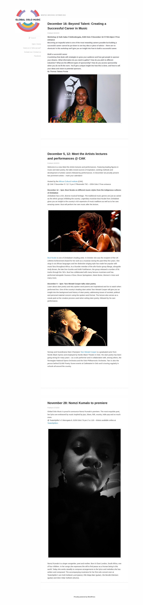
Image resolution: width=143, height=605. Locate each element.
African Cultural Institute (68, 181)
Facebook (37, 56)
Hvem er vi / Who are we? (32, 48)
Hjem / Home (36, 44)
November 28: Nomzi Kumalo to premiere (78, 403)
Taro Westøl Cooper (88, 352)
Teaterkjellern (53, 423)
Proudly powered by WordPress (84, 597)
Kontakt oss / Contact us (32, 52)
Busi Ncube (52, 258)
